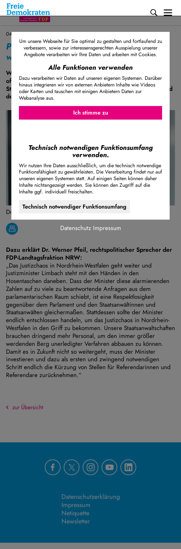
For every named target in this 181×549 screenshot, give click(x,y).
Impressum (107, 228)
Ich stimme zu (90, 113)
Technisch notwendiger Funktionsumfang (74, 207)
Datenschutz (75, 228)
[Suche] (153, 12)
